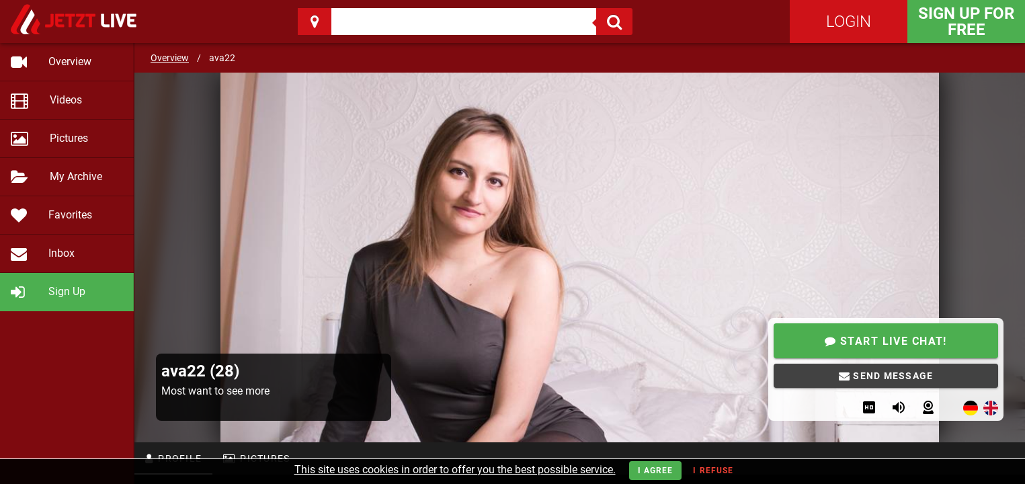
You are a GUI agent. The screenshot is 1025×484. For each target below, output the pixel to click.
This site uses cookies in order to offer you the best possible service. (455, 469)
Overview (170, 57)
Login (848, 21)
